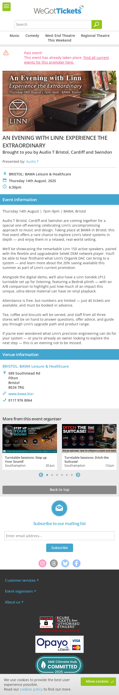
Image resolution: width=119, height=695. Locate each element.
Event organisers (19, 591)
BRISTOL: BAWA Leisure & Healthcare (35, 366)
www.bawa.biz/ (21, 393)
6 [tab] (72, 474)
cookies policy (31, 689)
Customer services (20, 580)
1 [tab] (47, 474)
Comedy (32, 35)
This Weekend (59, 40)
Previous (41, 474)
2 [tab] (52, 474)
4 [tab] (62, 474)
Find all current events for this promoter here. (66, 60)
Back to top (59, 489)
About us (12, 601)
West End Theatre (60, 35)
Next (78, 474)
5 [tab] (67, 474)
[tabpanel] (30, 446)
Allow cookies (97, 681)
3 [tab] (57, 474)
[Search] (97, 24)
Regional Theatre (95, 35)
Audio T (32, 161)
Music (15, 35)
